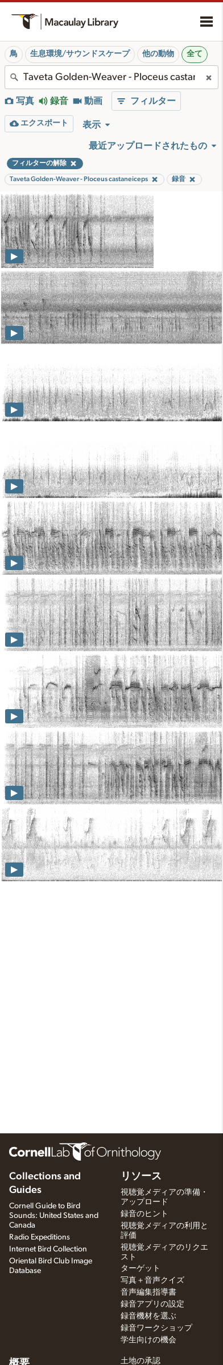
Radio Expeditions (39, 1237)
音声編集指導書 (148, 1292)
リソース (141, 1176)
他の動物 (158, 54)
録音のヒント (144, 1214)
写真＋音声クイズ (152, 1280)
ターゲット (140, 1268)
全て (195, 54)
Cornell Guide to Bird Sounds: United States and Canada (53, 1215)
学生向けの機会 (148, 1340)
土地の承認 (140, 1361)
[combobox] (111, 77)
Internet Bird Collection (48, 1249)
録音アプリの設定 (152, 1304)
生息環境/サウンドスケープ (80, 54)
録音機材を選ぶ (148, 1316)
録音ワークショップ (156, 1328)
